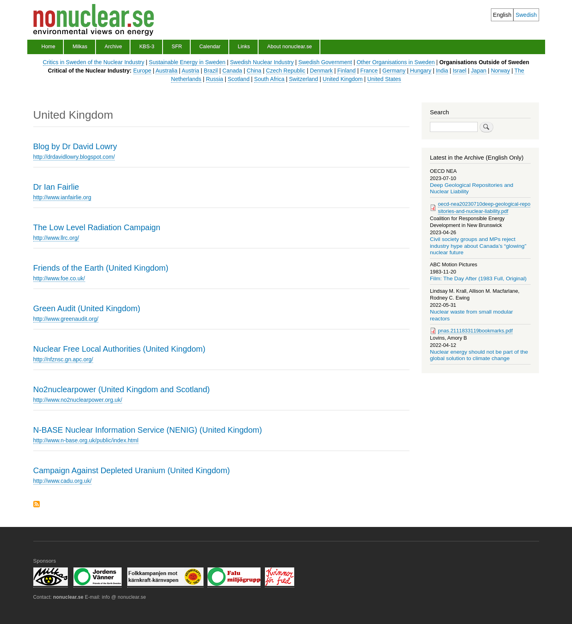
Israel (459, 70)
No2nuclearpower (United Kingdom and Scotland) (121, 389)
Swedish (526, 15)
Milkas (80, 46)
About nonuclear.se (289, 46)
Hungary (420, 70)
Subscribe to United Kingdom (36, 505)
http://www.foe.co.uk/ (59, 278)
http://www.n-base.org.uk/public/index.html (85, 440)
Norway (500, 70)
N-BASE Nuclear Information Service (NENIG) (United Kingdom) (147, 429)
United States (384, 79)
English (502, 15)
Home (48, 46)
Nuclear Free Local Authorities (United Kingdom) (119, 348)
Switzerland (303, 79)
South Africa (269, 79)
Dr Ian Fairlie (56, 186)
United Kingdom (343, 79)
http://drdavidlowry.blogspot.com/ (74, 157)
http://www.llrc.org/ (56, 238)
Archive (113, 46)
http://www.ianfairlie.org (62, 197)
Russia (214, 79)
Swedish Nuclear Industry (262, 62)
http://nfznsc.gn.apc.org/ (63, 359)
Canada (232, 70)
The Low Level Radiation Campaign (97, 227)
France (369, 70)
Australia (166, 70)
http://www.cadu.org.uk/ (62, 481)
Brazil (211, 70)
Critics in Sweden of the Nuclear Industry (94, 62)
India (442, 70)
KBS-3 (147, 46)
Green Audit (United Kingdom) (86, 308)
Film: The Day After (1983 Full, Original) (478, 279)
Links (244, 46)
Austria (190, 70)
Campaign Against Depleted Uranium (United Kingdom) (131, 470)
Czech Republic (285, 70)
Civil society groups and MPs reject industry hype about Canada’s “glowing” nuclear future (478, 245)
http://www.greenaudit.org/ (66, 319)
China (254, 70)
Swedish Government (325, 62)
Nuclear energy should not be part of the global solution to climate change (479, 355)
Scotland (238, 79)
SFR (176, 46)
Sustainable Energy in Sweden (187, 62)
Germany (394, 70)
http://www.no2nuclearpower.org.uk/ (77, 400)
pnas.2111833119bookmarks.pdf (475, 331)
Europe (142, 70)
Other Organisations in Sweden (395, 62)
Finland (346, 70)
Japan (478, 70)
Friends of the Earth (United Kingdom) (101, 267)
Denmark (321, 70)
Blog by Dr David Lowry (75, 146)
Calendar (209, 46)
